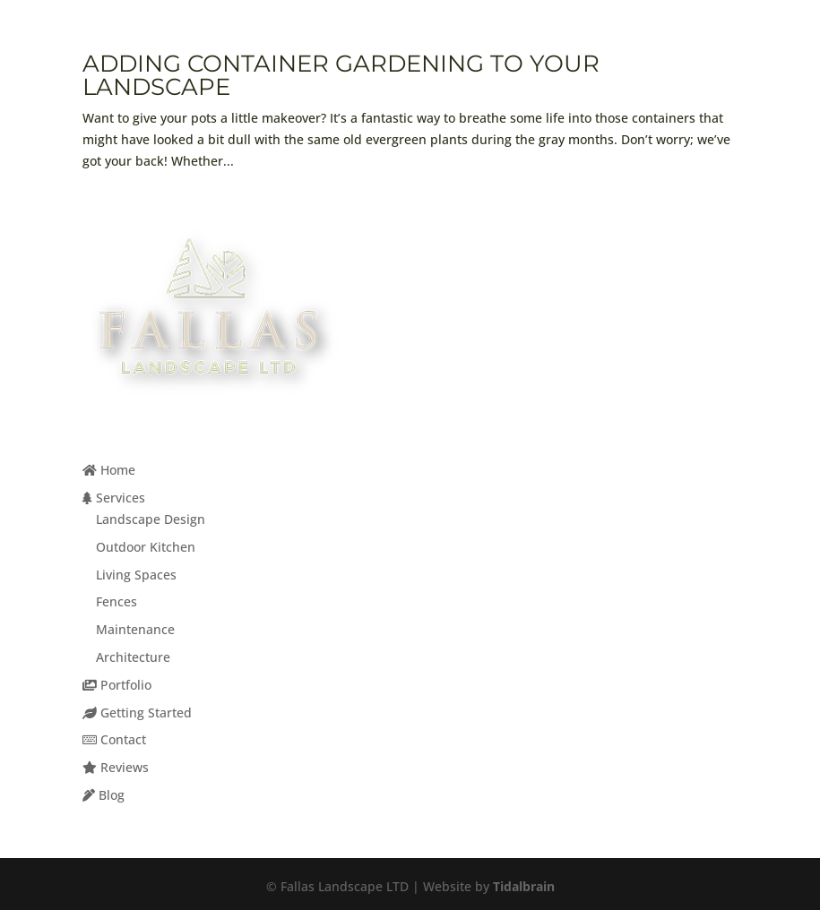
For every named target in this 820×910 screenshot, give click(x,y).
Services (113, 497)
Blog (103, 794)
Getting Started (137, 712)
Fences (116, 601)
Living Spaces (136, 574)
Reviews (115, 767)
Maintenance (135, 629)
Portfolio (116, 684)
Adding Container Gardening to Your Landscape (341, 75)
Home (108, 469)
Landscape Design (150, 519)
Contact (114, 739)
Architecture (133, 656)
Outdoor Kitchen (145, 546)
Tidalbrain (524, 886)
